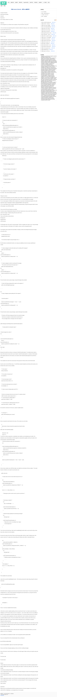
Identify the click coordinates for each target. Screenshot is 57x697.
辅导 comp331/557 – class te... (46, 34)
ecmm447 (52, 74)
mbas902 (42, 80)
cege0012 (43, 87)
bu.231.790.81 (43, 65)
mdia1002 (46, 87)
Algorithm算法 (26, 2)
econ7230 (52, 75)
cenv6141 (51, 92)
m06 (45, 81)
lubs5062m (54, 60)
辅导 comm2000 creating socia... (47, 22)
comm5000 (52, 77)
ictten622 (46, 89)
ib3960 (51, 94)
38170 (49, 56)
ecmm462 (46, 62)
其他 (48, 2)
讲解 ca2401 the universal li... (46, 31)
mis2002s (46, 86)
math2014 (43, 98)
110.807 (52, 91)
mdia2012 (43, 77)
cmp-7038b (47, 67)
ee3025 (47, 81)
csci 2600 (46, 56)
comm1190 (55, 79)
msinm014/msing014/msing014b (46, 99)
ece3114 (49, 74)
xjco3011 (54, 59)
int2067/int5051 (44, 85)
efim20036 (43, 91)
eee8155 (42, 61)
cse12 (45, 58)
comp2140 (47, 59)
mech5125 (54, 87)
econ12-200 (48, 94)
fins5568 (49, 91)
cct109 (42, 97)
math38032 (50, 87)
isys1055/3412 (46, 97)
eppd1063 (51, 96)
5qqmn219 (51, 60)
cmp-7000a (51, 67)
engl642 (42, 78)
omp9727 (53, 84)
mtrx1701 (50, 66)
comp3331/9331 (51, 63)
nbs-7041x (43, 79)
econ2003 (51, 79)
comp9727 (49, 89)
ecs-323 (46, 76)
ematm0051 (46, 60)
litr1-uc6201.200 (53, 83)
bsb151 (48, 85)
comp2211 (45, 71)
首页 (8, 2)
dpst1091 (50, 80)
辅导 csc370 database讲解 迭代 (46, 26)
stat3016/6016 (52, 58)
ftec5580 (54, 92)
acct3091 (42, 72)
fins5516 (49, 68)
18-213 (52, 86)
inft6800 (51, 62)
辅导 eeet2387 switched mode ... (47, 46)
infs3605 (46, 70)
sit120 (46, 73)
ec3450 (46, 93)
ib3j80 (54, 95)
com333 (48, 78)
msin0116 (49, 72)
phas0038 (43, 59)
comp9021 (49, 73)
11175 (52, 88)
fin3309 (52, 68)
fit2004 (53, 99)
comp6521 (43, 63)
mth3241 (53, 66)
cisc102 (43, 88)
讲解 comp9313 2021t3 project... (46, 40)
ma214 (42, 71)
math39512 (49, 84)
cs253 (46, 74)
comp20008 (43, 96)
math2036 (50, 69)
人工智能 (44, 2)
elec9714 (49, 70)
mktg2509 (43, 56)
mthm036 (46, 66)
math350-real (51, 97)
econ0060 (49, 75)
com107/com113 (53, 72)
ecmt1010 (53, 93)
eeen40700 (43, 74)
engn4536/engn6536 (44, 57)
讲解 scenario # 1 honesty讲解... (46, 37)
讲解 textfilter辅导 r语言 (45, 49)
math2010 (43, 93)
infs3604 (49, 71)
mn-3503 (46, 91)
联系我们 (1, 693)
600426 (52, 71)
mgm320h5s (47, 90)
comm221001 (47, 77)
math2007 (46, 69)
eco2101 (52, 73)
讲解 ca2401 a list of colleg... (46, 28)
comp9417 (54, 82)
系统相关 (35, 2)
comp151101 (54, 57)
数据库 (16, 2)
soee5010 (53, 69)
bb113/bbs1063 (44, 82)
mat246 (55, 61)
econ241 (45, 78)
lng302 (52, 56)
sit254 (54, 71)
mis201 (54, 78)
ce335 (46, 92)
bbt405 (45, 72)
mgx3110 (46, 88)
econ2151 (43, 68)
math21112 (55, 90)
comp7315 (54, 80)
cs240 (49, 88)
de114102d (43, 90)
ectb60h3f (54, 94)
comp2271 (53, 70)
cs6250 (49, 76)
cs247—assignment (44, 95)
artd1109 (52, 61)
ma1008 (55, 77)
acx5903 (50, 57)
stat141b (49, 98)
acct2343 (54, 96)
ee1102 (42, 84)
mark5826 (43, 73)
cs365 (49, 92)
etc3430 (42, 62)
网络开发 (20, 2)
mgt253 (50, 85)
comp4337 (43, 64)
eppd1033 (43, 81)
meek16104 (47, 79)
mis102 (49, 62)
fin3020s (54, 88)
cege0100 (46, 61)
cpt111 (52, 89)
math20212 (43, 92)
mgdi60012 (53, 76)
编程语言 (12, 2)
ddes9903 (55, 62)
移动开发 (31, 2)
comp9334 (47, 96)
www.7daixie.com (5, 694)
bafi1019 (51, 90)
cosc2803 (45, 84)
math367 (51, 78)
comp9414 (50, 64)
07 (41, 88)
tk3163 (49, 95)
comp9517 (47, 63)
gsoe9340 (43, 69)
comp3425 (51, 82)
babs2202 (43, 86)
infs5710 (46, 68)
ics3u (52, 95)
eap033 (49, 61)
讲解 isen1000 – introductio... (46, 23)
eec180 (46, 98)
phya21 (49, 86)
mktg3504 (43, 66)
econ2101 (52, 98)
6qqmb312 (50, 59)
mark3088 (43, 70)
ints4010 (54, 67)
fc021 (53, 85)
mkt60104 (45, 83)
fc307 (42, 83)
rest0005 (42, 60)
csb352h (52, 65)
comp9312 (48, 58)
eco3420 (42, 89)
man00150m (48, 65)
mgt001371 (43, 76)
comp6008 (47, 64)
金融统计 (40, 2)
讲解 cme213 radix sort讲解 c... (46, 25)
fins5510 (55, 68)
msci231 (50, 81)
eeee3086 (43, 67)
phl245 (42, 58)
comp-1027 (46, 80)
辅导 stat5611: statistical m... (46, 43)
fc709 (48, 82)
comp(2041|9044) (44, 75)
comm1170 (50, 93)
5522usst (48, 83)
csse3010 (54, 56)
